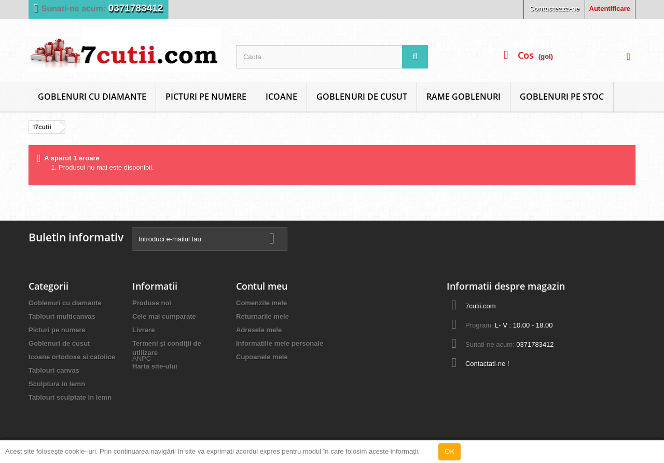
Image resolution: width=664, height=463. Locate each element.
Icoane (281, 96)
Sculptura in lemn (57, 384)
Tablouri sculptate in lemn (70, 397)
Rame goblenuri (463, 96)
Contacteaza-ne (554, 8)
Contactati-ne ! (487, 363)
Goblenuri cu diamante (92, 96)
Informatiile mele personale (279, 343)
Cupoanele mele (262, 357)
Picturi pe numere (205, 96)
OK (449, 451)
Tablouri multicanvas (62, 316)
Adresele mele (259, 330)
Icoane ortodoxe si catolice (72, 357)
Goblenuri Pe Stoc (562, 96)
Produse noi (151, 303)
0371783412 (135, 8)
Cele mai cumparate (164, 316)
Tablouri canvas (54, 370)
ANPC (141, 384)
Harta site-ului (154, 366)
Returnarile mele (262, 316)
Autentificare (609, 8)
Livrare (143, 330)
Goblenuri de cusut (361, 96)
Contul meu (261, 286)
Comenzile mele (261, 303)
